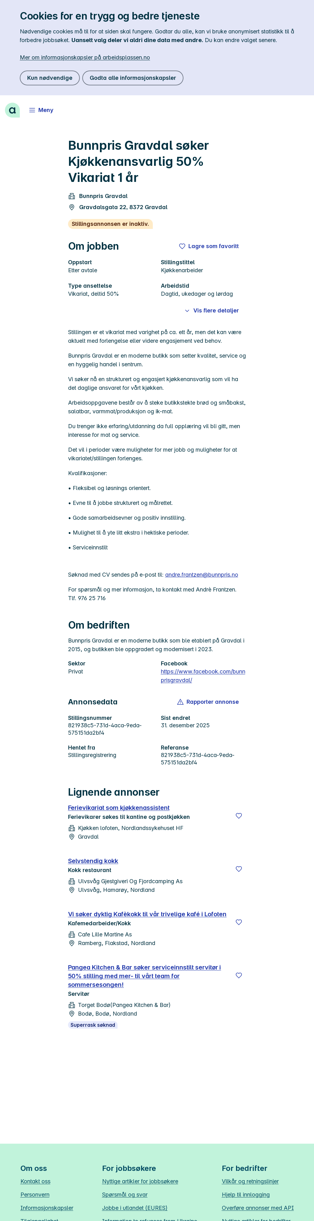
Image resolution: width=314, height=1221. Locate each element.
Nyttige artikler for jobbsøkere (140, 1181)
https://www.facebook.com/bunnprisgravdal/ (203, 675)
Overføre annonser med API (258, 1208)
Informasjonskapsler (46, 1208)
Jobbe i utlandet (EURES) (135, 1208)
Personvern (34, 1194)
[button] (208, 701)
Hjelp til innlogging (246, 1194)
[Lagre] (238, 815)
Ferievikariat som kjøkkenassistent (119, 807)
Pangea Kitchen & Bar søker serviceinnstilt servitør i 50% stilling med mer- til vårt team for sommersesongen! (144, 976)
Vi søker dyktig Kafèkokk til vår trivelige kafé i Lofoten (147, 914)
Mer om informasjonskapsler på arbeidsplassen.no (85, 57)
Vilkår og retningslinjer (250, 1181)
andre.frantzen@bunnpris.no (201, 574)
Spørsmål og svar (125, 1194)
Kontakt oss (35, 1181)
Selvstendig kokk (93, 861)
